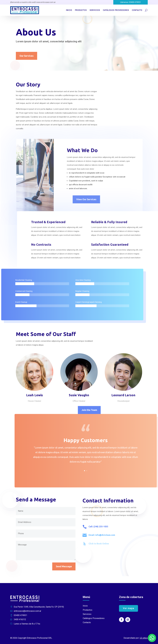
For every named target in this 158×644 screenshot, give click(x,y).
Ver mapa (128, 608)
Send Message (64, 566)
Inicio (69, 10)
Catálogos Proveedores (116, 10)
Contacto (137, 10)
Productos (81, 10)
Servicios (95, 10)
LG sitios (144, 638)
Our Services (26, 56)
